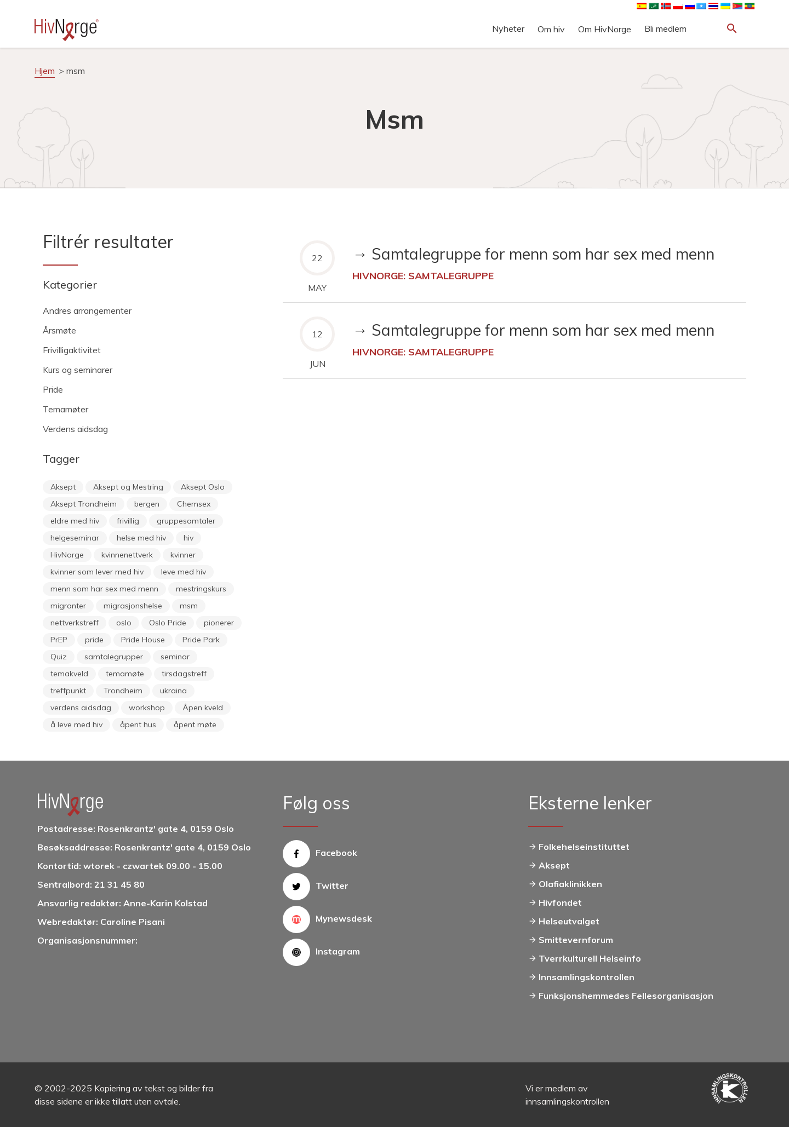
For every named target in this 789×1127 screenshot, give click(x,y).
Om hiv (551, 29)
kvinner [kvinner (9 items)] (183, 555)
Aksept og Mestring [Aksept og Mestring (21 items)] (128, 487)
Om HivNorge (604, 29)
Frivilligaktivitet (72, 349)
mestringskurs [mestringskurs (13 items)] (201, 589)
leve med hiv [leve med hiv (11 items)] (183, 572)
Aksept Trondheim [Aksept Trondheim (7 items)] (83, 504)
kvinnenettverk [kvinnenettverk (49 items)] (127, 555)
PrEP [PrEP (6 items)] (58, 640)
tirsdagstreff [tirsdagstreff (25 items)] (184, 674)
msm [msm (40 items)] (189, 606)
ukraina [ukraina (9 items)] (173, 690)
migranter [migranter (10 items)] (68, 606)
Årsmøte (59, 330)
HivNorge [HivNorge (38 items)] (67, 555)
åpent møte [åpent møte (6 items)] (195, 724)
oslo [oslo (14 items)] (124, 623)
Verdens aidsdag (75, 428)
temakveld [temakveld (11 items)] (69, 674)
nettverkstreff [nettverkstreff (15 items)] (74, 623)
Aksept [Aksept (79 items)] (63, 487)
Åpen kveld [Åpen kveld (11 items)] (202, 707)
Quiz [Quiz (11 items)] (58, 657)
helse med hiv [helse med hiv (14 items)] (141, 538)
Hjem (45, 70)
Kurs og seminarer (77, 369)
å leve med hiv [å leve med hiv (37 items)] (76, 724)
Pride (53, 389)
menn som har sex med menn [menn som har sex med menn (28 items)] (104, 589)
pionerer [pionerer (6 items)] (219, 623)
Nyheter (508, 28)
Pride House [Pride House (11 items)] (143, 640)
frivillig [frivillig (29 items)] (128, 521)
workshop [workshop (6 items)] (147, 707)
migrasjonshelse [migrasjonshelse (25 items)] (133, 606)
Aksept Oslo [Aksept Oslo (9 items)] (203, 487)
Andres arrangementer (87, 310)
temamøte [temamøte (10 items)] (125, 674)
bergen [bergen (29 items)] (146, 504)
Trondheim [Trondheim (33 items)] (123, 690)
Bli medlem (665, 28)
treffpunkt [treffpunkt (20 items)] (68, 690)
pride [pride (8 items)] (94, 640)
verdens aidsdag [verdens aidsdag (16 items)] (80, 707)
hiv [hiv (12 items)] (188, 538)
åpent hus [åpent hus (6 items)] (138, 724)
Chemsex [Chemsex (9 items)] (193, 504)
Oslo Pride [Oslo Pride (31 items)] (167, 623)
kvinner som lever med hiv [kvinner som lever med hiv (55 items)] (97, 572)
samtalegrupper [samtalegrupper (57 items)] (113, 657)
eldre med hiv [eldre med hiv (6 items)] (74, 521)
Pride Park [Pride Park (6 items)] (201, 640)
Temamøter (65, 409)
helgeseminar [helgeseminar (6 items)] (74, 538)
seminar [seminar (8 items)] (175, 657)
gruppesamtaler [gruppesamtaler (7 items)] (186, 521)
